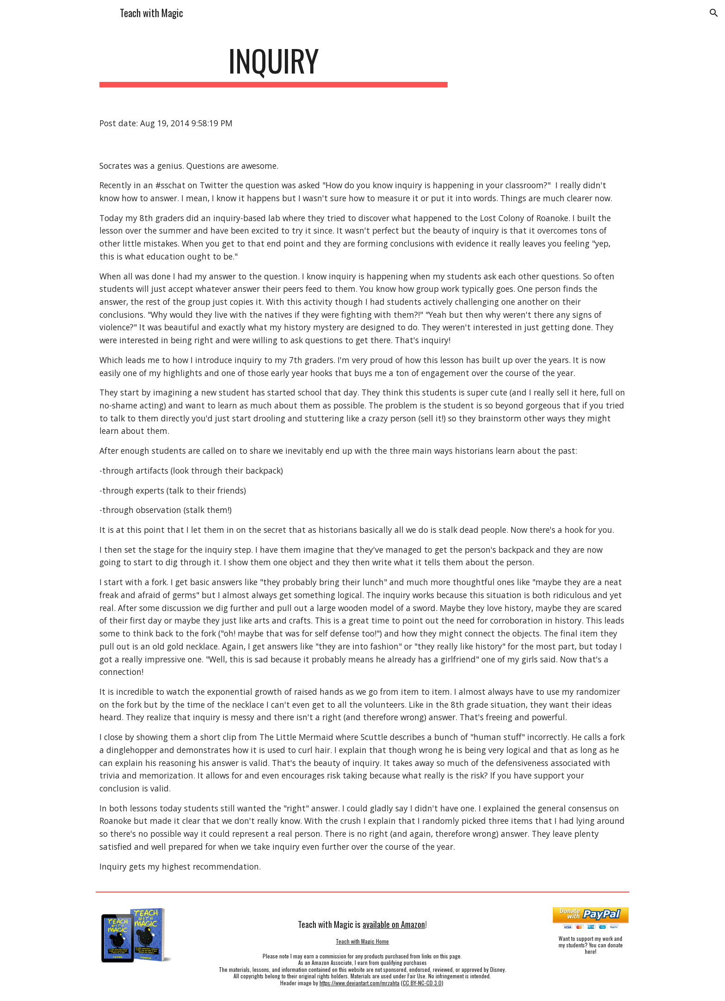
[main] (274, 65)
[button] (714, 13)
